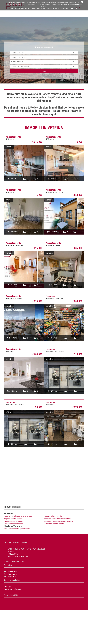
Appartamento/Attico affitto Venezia (57, 518)
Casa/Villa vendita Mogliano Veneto (17, 529)
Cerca (44, 71)
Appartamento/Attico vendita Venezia (18, 516)
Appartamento (13, 137)
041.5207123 (13, 551)
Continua (73, 8)
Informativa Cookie (12, 589)
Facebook (10, 572)
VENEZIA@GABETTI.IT (18, 556)
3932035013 (13, 554)
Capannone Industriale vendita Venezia (58, 521)
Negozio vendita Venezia (13, 518)
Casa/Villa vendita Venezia (13, 523)
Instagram (10, 574)
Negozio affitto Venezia (53, 516)
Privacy (7, 587)
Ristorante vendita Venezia (54, 523)
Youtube (10, 577)
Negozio (50, 296)
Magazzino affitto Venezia (13, 521)
